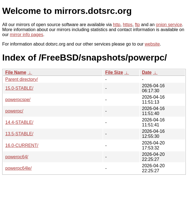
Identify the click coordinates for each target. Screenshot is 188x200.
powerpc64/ (16, 156)
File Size (114, 72)
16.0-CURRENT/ (21, 145)
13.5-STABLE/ (19, 133)
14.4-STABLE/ (19, 122)
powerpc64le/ (18, 168)
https (128, 24)
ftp (137, 24)
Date (147, 72)
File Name (15, 72)
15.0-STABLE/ (19, 88)
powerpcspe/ (18, 99)
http (116, 24)
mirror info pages (26, 34)
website (152, 44)
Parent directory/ (21, 79)
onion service (169, 24)
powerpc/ (14, 111)
